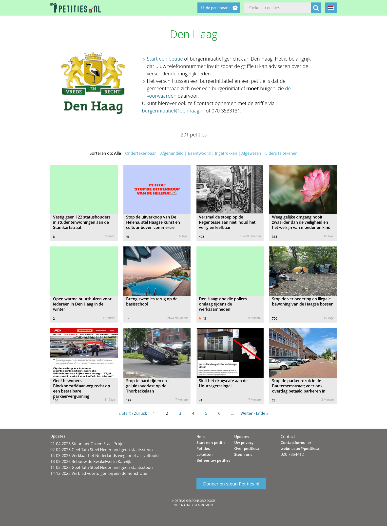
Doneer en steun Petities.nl (231, 484)
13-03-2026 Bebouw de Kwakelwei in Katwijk (90, 461)
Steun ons (243, 454)
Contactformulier (296, 442)
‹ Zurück (139, 413)
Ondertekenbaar (140, 153)
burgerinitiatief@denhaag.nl (173, 110)
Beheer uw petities (213, 460)
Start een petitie (165, 58)
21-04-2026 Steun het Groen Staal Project (88, 443)
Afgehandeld (172, 153)
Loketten (204, 454)
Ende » (262, 413)
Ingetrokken (226, 153)
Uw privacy (243, 442)
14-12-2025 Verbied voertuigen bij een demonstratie (98, 473)
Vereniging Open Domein (193, 505)
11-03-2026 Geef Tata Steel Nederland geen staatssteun (101, 467)
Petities (203, 448)
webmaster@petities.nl (301, 448)
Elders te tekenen (281, 153)
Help (200, 436)
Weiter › (247, 413)
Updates (241, 436)
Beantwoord (199, 153)
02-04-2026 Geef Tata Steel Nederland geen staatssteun (101, 449)
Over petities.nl (248, 448)
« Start (125, 413)
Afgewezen (251, 153)
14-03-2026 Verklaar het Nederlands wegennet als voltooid (104, 455)
